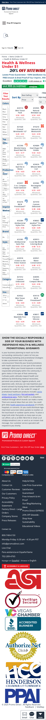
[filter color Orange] (8, 119)
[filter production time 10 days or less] (8, 194)
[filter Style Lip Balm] (8, 248)
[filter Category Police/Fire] (10, 287)
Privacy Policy (8, 497)
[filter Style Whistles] (9, 256)
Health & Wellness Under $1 (16, 59)
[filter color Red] (8, 127)
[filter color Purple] (8, 124)
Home (4, 56)
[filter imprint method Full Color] (8, 217)
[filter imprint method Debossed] (10, 210)
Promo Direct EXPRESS (33, 510)
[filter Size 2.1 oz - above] (8, 302)
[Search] (4, 35)
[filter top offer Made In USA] (8, 160)
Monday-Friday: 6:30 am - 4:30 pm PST (20, 539)
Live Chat (6, 547)
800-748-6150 (8, 535)
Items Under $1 (16, 56)
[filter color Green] (8, 114)
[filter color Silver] (8, 129)
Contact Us (7, 485)
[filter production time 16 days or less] (8, 200)
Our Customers (9, 493)
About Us (6, 480)
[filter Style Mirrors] (8, 261)
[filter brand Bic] (8, 237)
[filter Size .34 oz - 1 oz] (8, 296)
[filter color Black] (8, 109)
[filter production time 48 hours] (8, 180)
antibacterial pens (9, 397)
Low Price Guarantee (32, 485)
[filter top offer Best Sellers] (8, 164)
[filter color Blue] (8, 112)
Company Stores (10, 516)
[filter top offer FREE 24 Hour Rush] (8, 151)
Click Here (5, 2)
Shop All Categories (11, 23)
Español (15, 560)
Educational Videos (31, 526)
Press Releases (9, 520)
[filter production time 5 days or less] (8, 185)
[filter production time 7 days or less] (8, 189)
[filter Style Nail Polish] (8, 273)
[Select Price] (27, 99)
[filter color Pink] (8, 122)
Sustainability (28, 521)
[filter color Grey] (8, 117)
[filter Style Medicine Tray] (9, 265)
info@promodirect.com (13, 543)
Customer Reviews (11, 489)
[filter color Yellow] (8, 134)
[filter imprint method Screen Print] (8, 226)
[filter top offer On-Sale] (8, 143)
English (33, 560)
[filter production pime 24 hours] (8, 173)
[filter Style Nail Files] (8, 253)
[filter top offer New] (8, 157)
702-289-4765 (8, 556)
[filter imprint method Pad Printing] (8, 222)
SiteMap (40, 707)
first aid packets (27, 394)
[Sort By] (29, 95)
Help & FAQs (28, 480)
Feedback (29, 707)
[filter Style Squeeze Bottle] (9, 269)
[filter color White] (8, 132)
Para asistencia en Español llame (17, 552)
